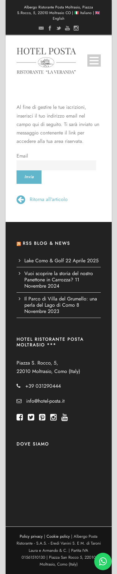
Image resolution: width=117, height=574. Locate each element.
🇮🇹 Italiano (83, 12)
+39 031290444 (43, 386)
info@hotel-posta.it (45, 401)
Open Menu (94, 60)
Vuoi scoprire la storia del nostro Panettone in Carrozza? (58, 276)
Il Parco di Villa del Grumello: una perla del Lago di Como (60, 302)
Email (22, 156)
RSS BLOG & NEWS (46, 243)
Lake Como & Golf (44, 260)
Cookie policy (58, 536)
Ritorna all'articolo (42, 199)
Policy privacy (31, 536)
